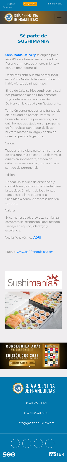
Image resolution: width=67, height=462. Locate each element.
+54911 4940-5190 (53, 4)
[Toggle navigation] (59, 17)
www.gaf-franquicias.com (35, 252)
